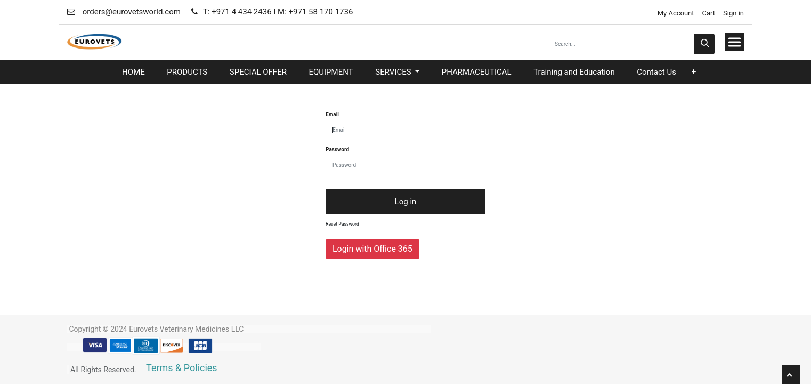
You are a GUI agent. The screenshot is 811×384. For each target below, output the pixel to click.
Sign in (733, 13)
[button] (693, 71)
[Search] (704, 44)
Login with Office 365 (372, 249)
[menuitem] (133, 72)
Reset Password (342, 224)
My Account (674, 13)
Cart (709, 13)
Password (337, 150)
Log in (406, 201)
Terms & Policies (181, 367)
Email (332, 114)
